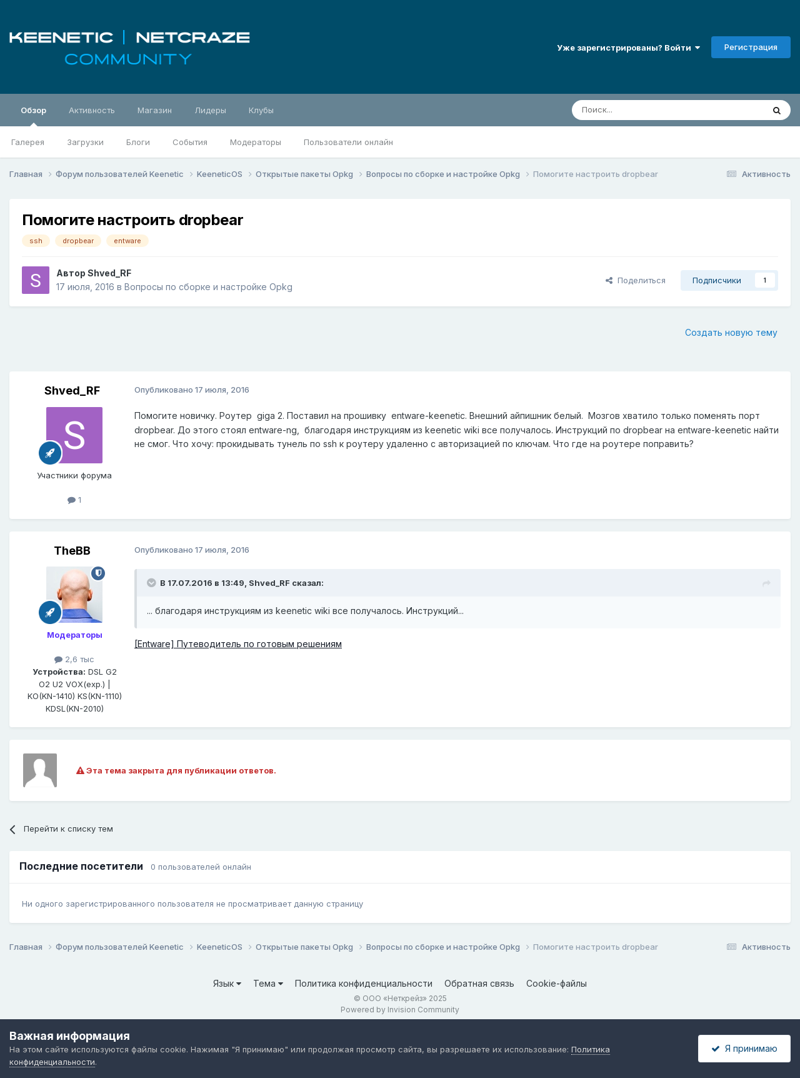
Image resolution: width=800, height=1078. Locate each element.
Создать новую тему (731, 332)
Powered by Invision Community (400, 1009)
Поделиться (636, 280)
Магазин (155, 110)
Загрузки (85, 142)
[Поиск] (639, 110)
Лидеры (210, 110)
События (190, 142)
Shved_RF (109, 273)
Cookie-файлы (556, 983)
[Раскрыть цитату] (152, 583)
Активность (92, 110)
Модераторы (255, 142)
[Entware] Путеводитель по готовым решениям (238, 643)
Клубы (261, 110)
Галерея (27, 142)
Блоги (138, 142)
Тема (268, 983)
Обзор (33, 115)
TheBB (72, 550)
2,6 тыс (74, 659)
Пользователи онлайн (348, 142)
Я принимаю (744, 1048)
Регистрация (751, 47)
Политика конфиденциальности (363, 983)
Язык (227, 983)
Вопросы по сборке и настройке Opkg (208, 286)
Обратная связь (479, 983)
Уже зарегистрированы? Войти (628, 48)
